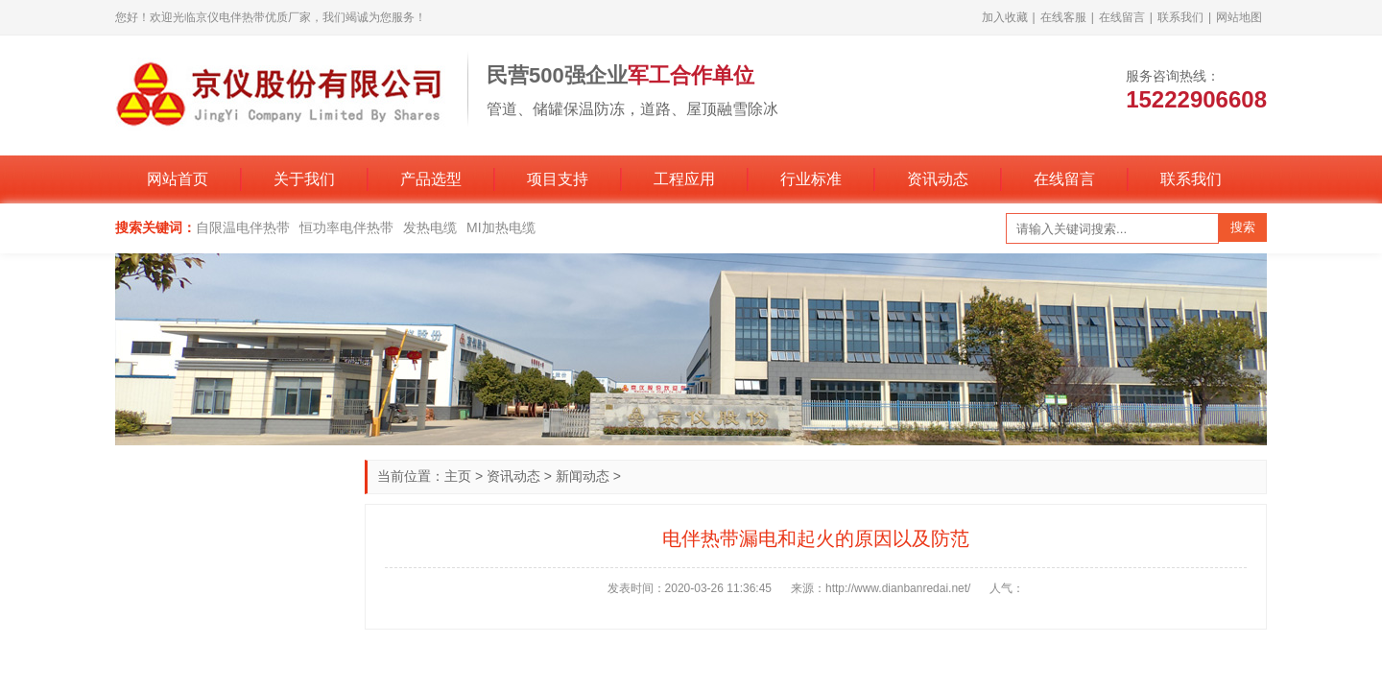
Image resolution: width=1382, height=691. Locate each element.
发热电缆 (430, 227)
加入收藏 (1005, 17)
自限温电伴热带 (243, 227)
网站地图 (1239, 17)
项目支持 (557, 179)
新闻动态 (582, 476)
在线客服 (1063, 17)
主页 (457, 476)
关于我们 (304, 179)
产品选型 (431, 179)
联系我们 (1180, 17)
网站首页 (177, 179)
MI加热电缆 (501, 227)
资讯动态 (937, 179)
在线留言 (1122, 17)
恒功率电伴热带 (346, 227)
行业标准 (811, 179)
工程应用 (684, 179)
